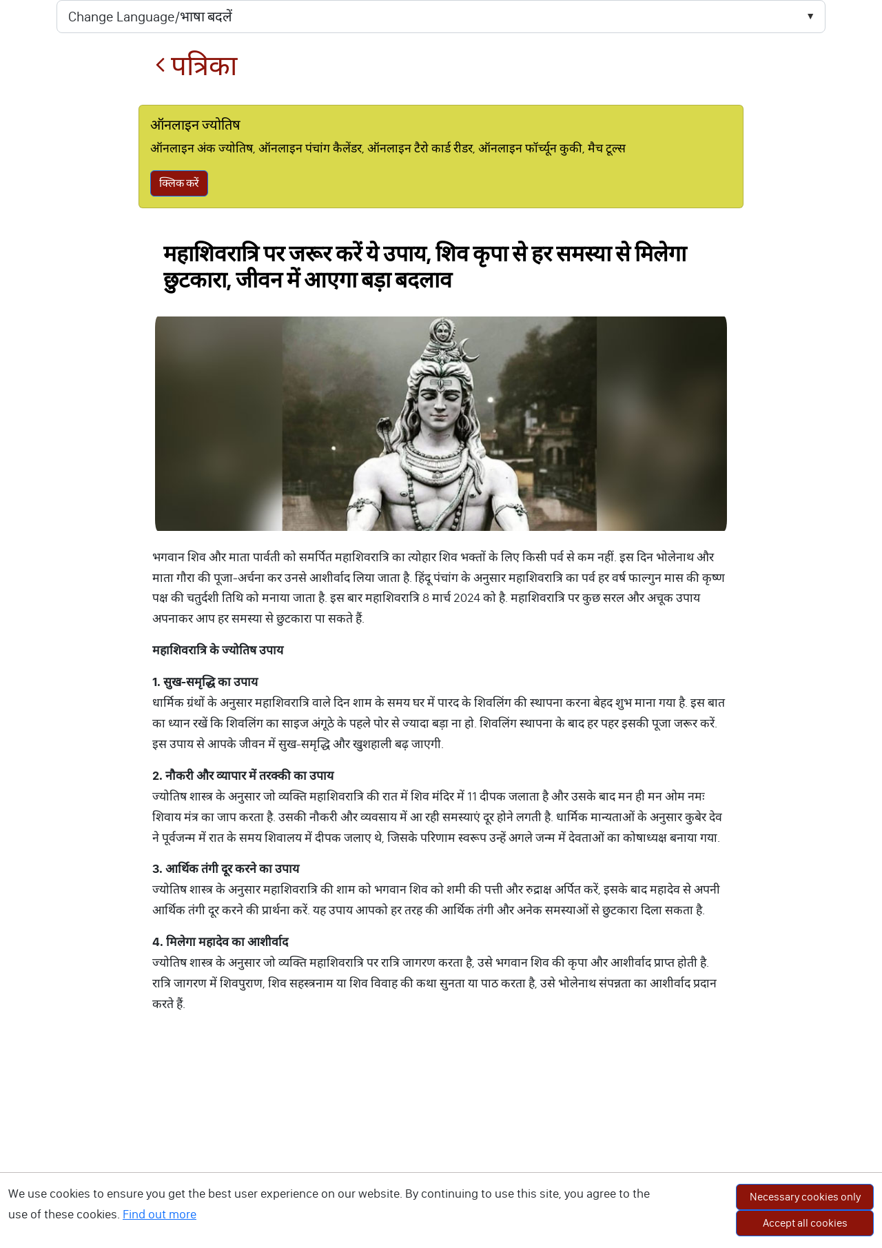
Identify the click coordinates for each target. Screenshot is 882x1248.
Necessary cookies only (805, 1196)
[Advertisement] (441, 1144)
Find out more (159, 1214)
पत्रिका (196, 66)
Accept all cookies (805, 1222)
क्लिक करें (179, 183)
